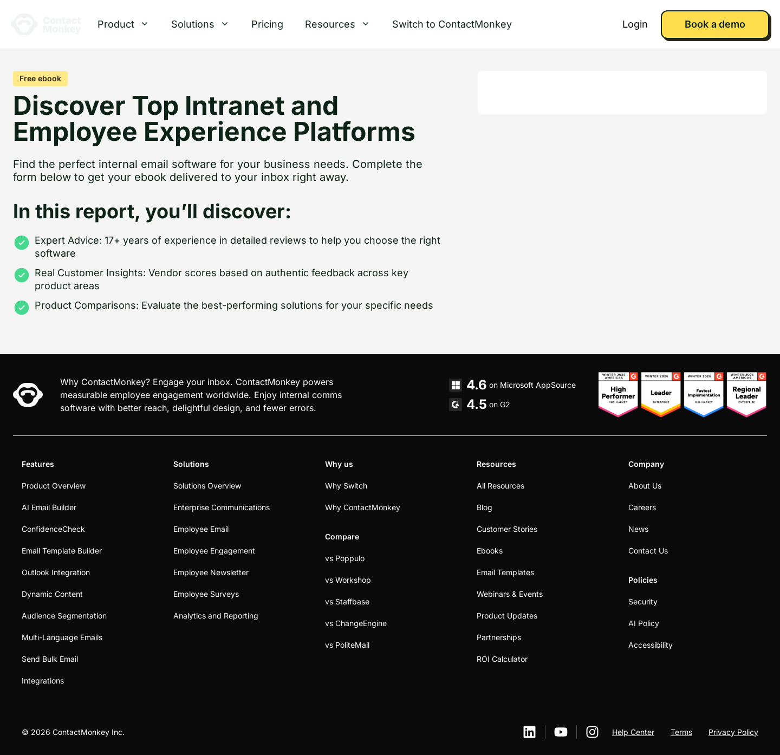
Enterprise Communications (221, 507)
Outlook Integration (56, 572)
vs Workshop (348, 579)
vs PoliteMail (347, 644)
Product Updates (507, 615)
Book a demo (715, 24)
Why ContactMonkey (362, 507)
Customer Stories (507, 528)
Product (129, 24)
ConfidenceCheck (53, 528)
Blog (484, 507)
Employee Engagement (214, 550)
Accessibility (650, 644)
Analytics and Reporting (215, 615)
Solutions (205, 24)
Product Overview (54, 485)
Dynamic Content (52, 593)
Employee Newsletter (211, 572)
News (638, 528)
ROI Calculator (502, 658)
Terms (681, 732)
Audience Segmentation (64, 615)
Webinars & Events (510, 593)
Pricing (267, 24)
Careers (642, 507)
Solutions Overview (207, 485)
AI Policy (643, 623)
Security (643, 601)
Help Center (633, 732)
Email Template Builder (62, 550)
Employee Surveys (206, 593)
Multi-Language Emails (62, 637)
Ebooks (490, 550)
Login (635, 24)
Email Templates (505, 572)
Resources (343, 24)
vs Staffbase (347, 601)
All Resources (500, 485)
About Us (644, 485)
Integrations (43, 680)
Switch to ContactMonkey (452, 24)
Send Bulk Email (50, 658)
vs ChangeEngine (356, 623)
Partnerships (499, 637)
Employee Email (201, 528)
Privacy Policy (733, 732)
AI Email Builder (49, 507)
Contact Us (648, 550)
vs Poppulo (345, 558)
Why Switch (346, 485)
